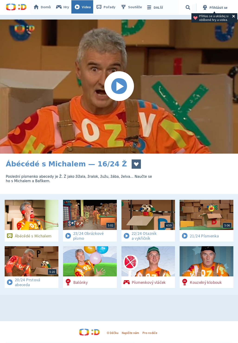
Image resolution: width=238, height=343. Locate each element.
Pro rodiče (150, 333)
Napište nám (130, 333)
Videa (83, 7)
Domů (43, 7)
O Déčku (112, 333)
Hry (63, 7)
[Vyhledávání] (188, 7)
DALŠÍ (155, 7)
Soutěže (132, 7)
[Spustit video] (119, 86)
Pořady (107, 7)
